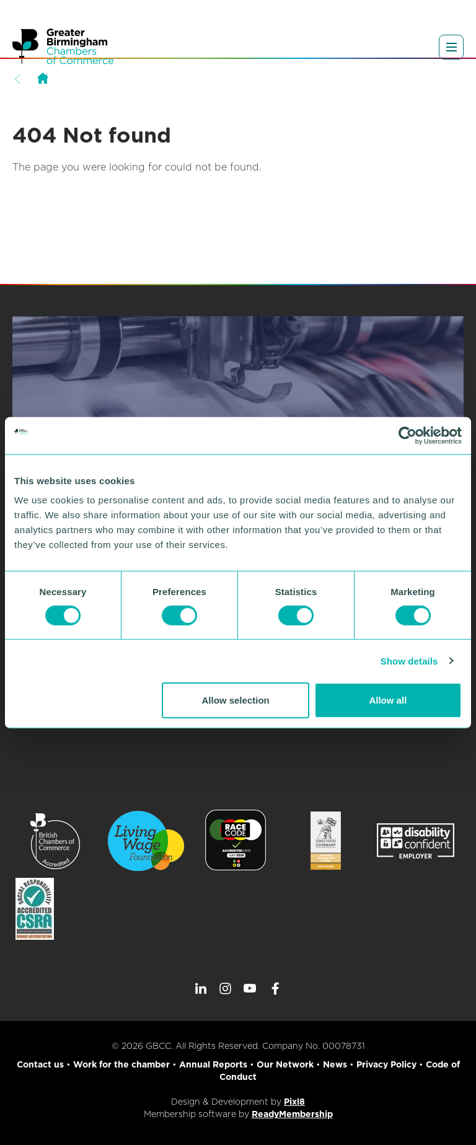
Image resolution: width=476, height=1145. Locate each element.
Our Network (285, 1064)
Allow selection (236, 700)
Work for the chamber (121, 1064)
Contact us (40, 1064)
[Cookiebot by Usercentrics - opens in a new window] (407, 435)
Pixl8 (294, 1102)
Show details (409, 660)
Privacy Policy (386, 1064)
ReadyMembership (292, 1114)
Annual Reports (213, 1064)
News (335, 1064)
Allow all (388, 700)
